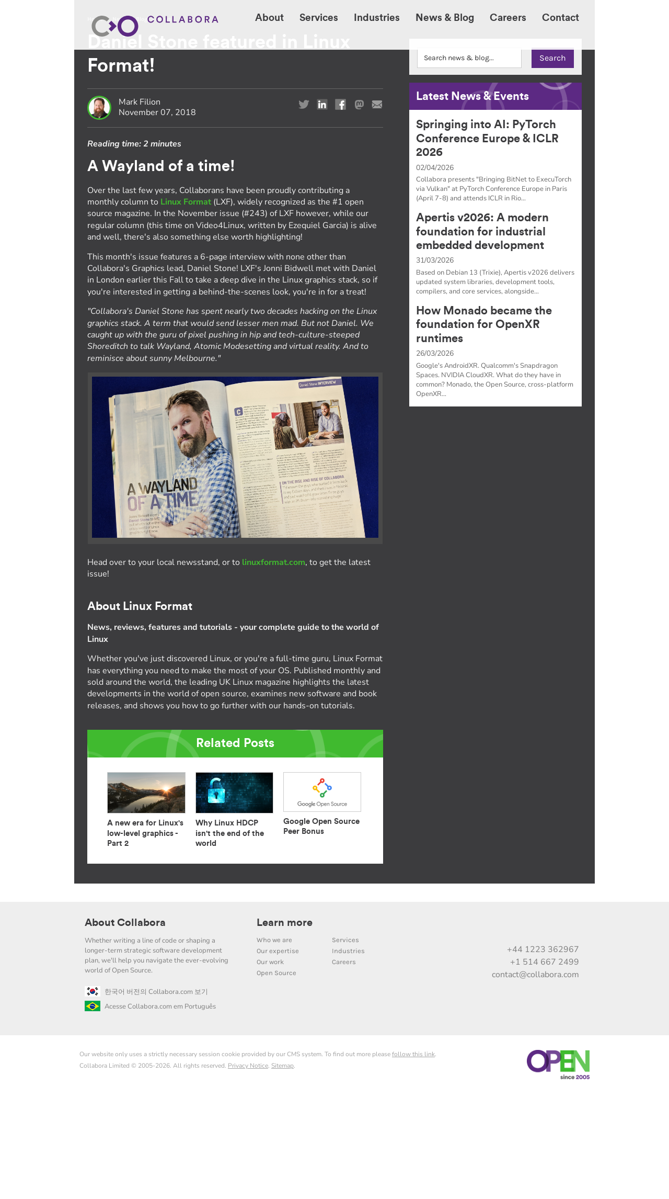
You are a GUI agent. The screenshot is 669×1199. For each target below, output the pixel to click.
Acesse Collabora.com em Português (150, 1111)
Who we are (274, 1044)
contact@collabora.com (535, 1079)
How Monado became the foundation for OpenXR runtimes (484, 429)
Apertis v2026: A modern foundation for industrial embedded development (482, 336)
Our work (270, 1066)
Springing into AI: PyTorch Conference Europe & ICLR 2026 (487, 243)
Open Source (276, 1077)
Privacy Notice (248, 1170)
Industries (348, 1055)
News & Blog (129, 123)
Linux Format (185, 306)
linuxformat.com (273, 667)
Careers (344, 1066)
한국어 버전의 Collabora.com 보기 (146, 1096)
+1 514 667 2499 (544, 1066)
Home (95, 123)
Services (345, 1044)
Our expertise (278, 1055)
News (164, 123)
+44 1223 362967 (543, 1054)
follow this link (413, 1159)
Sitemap (282, 1170)
